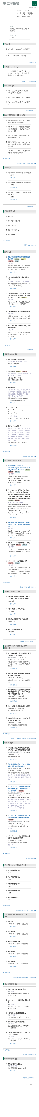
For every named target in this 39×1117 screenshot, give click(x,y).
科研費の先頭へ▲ (31, 858)
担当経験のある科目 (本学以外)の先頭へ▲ (24, 977)
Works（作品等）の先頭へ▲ (28, 641)
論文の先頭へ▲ (32, 349)
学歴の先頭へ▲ (32, 206)
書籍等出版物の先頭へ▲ (29, 456)
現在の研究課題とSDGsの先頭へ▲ (26, 163)
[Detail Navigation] (34, 3)
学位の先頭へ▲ (32, 62)
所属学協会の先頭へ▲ (30, 245)
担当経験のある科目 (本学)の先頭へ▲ (26, 910)
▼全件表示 (6, 158)
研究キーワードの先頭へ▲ (29, 81)
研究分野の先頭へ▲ (30, 110)
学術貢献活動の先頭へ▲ (29, 1078)
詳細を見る (12, 177)
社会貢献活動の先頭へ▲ (29, 1054)
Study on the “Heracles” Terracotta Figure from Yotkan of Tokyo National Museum (19, 468)
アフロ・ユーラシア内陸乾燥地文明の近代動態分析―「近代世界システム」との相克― (19, 789)
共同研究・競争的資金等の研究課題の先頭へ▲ (23, 738)
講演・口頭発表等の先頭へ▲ (28, 587)
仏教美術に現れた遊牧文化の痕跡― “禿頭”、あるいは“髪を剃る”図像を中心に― (19, 524)
